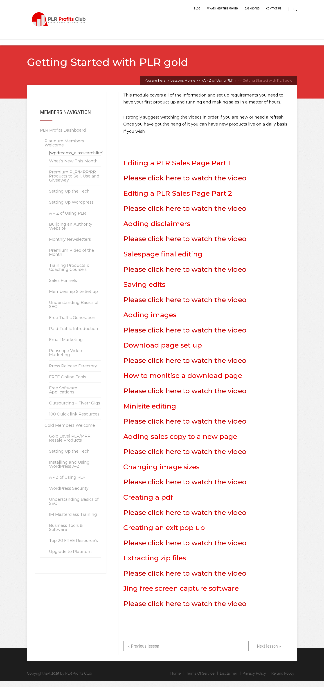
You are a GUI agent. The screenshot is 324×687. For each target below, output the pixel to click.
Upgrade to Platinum (70, 557)
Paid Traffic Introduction (73, 334)
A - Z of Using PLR (218, 86)
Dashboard (252, 11)
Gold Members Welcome (70, 431)
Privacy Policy (254, 679)
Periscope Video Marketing (65, 358)
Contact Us (273, 11)
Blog (197, 11)
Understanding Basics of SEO (74, 310)
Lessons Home (184, 86)
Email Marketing (66, 345)
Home (175, 679)
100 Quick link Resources (74, 419)
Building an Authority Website (70, 231)
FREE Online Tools (67, 382)
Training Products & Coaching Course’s (69, 273)
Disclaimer (228, 679)
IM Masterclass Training (73, 520)
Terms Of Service (200, 679)
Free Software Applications (63, 395)
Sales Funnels (63, 286)
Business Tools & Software (66, 533)
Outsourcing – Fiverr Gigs (74, 408)
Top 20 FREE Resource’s (73, 546)
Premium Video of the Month (71, 258)
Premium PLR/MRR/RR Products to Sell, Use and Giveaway (74, 181)
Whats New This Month (222, 11)
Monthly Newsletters (70, 244)
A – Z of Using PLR (67, 218)
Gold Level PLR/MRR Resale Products (69, 443)
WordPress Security (68, 494)
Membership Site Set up (73, 297)
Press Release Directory (73, 371)
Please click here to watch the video (184, 184)
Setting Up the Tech (69, 196)
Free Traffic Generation (72, 323)
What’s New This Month (73, 166)
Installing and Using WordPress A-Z (69, 469)
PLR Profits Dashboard (63, 135)
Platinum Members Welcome (64, 148)
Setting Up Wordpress (71, 207)
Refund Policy (282, 679)
